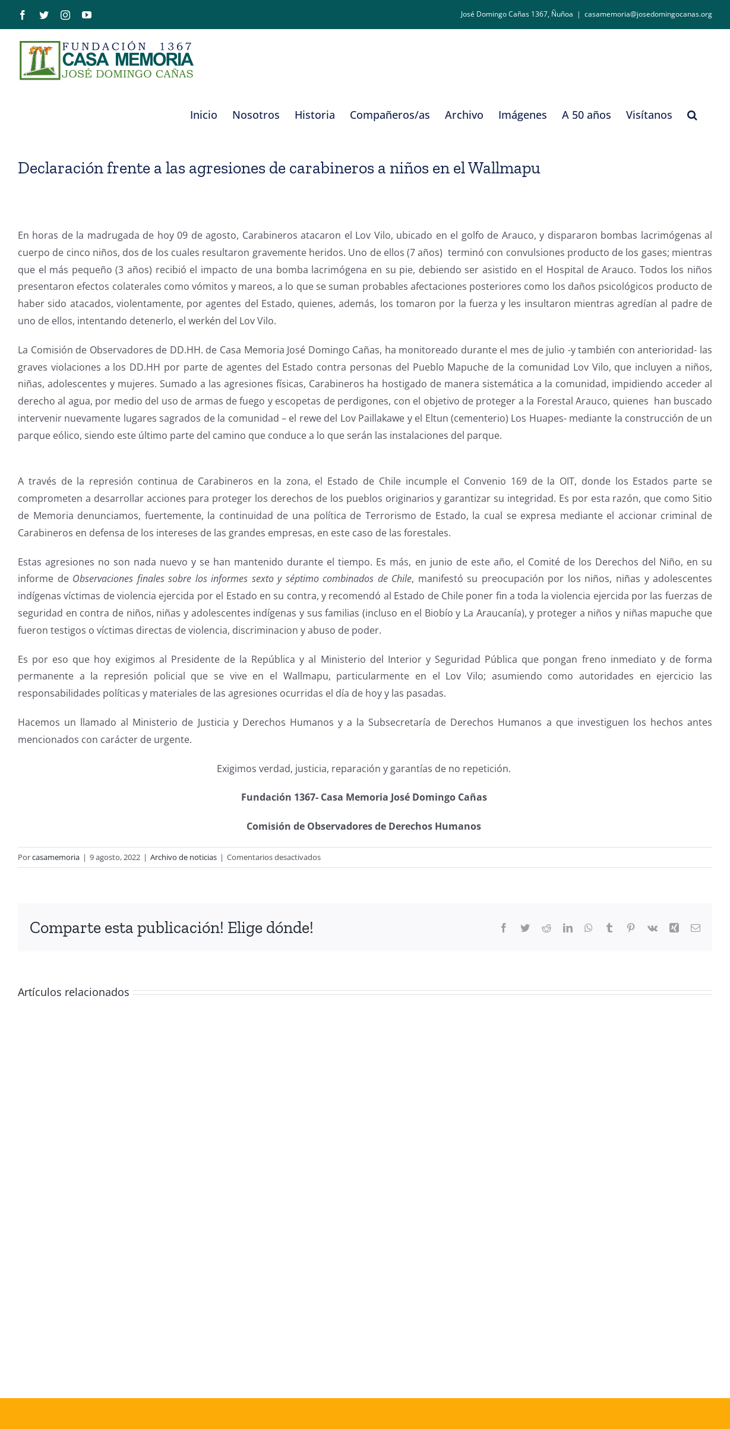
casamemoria (56, 857)
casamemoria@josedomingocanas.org (648, 14)
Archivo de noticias (183, 857)
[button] (692, 114)
